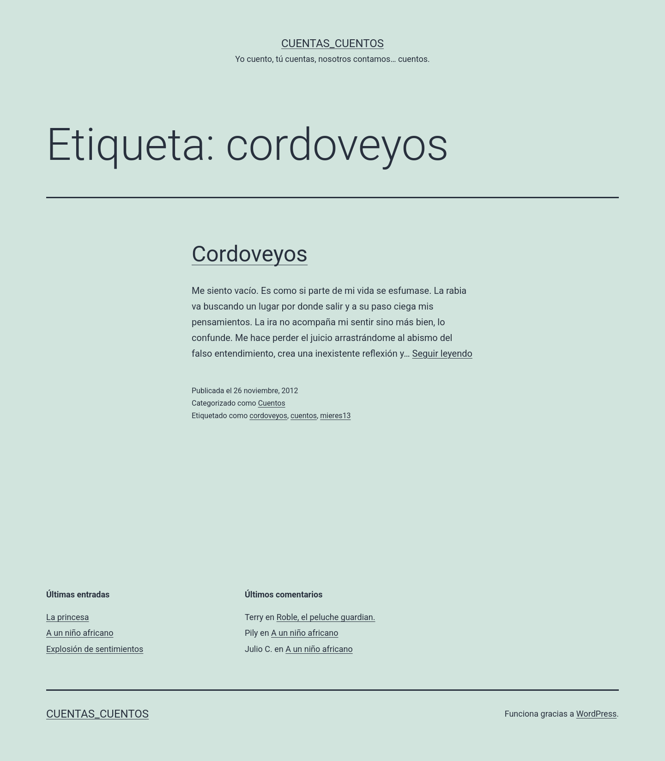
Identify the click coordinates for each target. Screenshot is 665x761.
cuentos (303, 415)
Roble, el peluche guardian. (326, 617)
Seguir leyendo (442, 353)
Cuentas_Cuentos (332, 43)
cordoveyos (268, 415)
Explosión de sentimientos (94, 649)
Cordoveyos (250, 254)
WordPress (596, 713)
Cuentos (271, 403)
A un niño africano (79, 633)
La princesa (67, 617)
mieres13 (335, 415)
